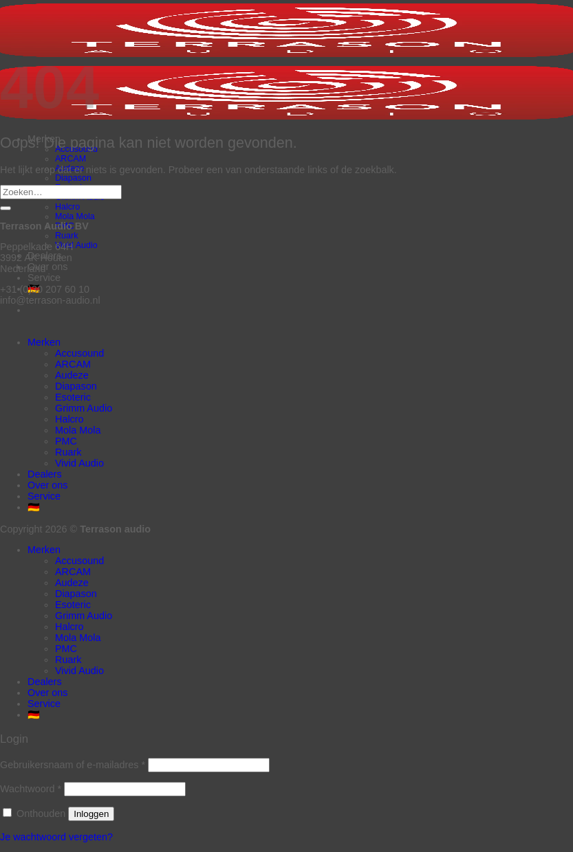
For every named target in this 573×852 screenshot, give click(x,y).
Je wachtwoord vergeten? (56, 836)
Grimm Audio (83, 408)
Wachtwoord (30, 788)
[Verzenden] (5, 208)
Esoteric (73, 397)
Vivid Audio (76, 245)
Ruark (66, 235)
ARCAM (70, 159)
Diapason (73, 178)
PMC (66, 441)
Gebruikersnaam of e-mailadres (72, 764)
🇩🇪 (34, 507)
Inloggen (91, 814)
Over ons (47, 266)
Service (44, 277)
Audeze (72, 375)
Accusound (79, 353)
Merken (44, 342)
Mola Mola (75, 216)
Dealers (45, 474)
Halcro (67, 207)
